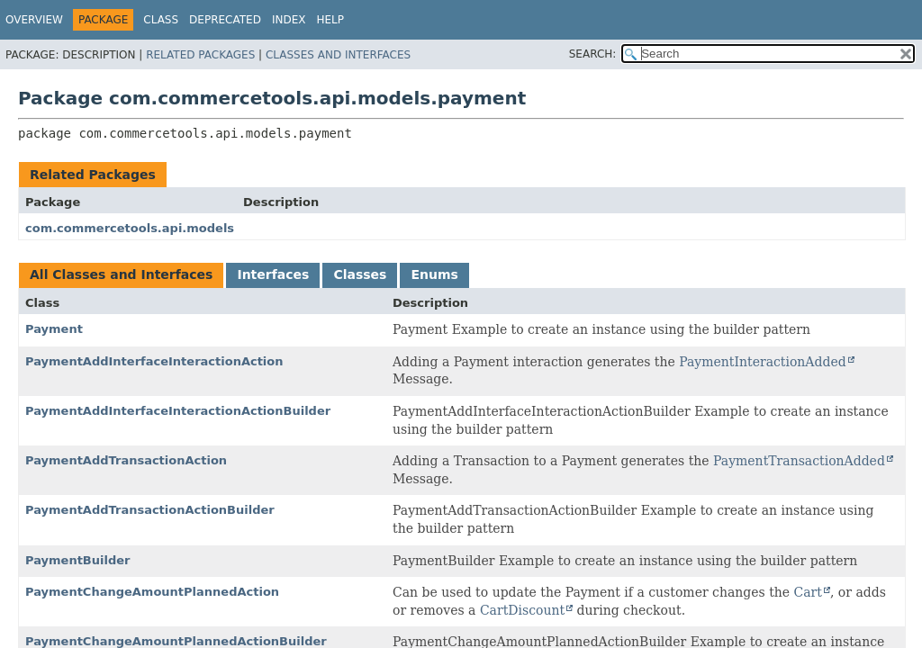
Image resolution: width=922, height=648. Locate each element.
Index (289, 20)
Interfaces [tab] (273, 274)
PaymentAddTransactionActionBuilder (150, 510)
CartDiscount (522, 610)
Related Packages (200, 55)
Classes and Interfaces (338, 55)
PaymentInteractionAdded (762, 362)
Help (330, 20)
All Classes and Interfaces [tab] (121, 274)
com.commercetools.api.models (129, 228)
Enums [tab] (434, 274)
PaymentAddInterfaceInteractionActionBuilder (177, 411)
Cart (808, 592)
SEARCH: (593, 54)
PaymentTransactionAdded (799, 461)
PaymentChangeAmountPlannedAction (152, 591)
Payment (54, 329)
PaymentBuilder (77, 560)
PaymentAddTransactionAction (126, 460)
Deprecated (225, 20)
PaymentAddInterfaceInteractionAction (154, 361)
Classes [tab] (359, 274)
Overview (34, 20)
